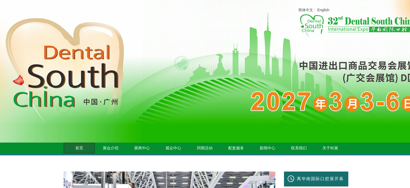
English (323, 10)
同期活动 (205, 148)
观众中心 (173, 148)
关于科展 (330, 148)
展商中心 (142, 148)
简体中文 (305, 10)
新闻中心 (267, 148)
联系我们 (299, 148)
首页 (79, 148)
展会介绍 (110, 148)
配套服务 (236, 148)
